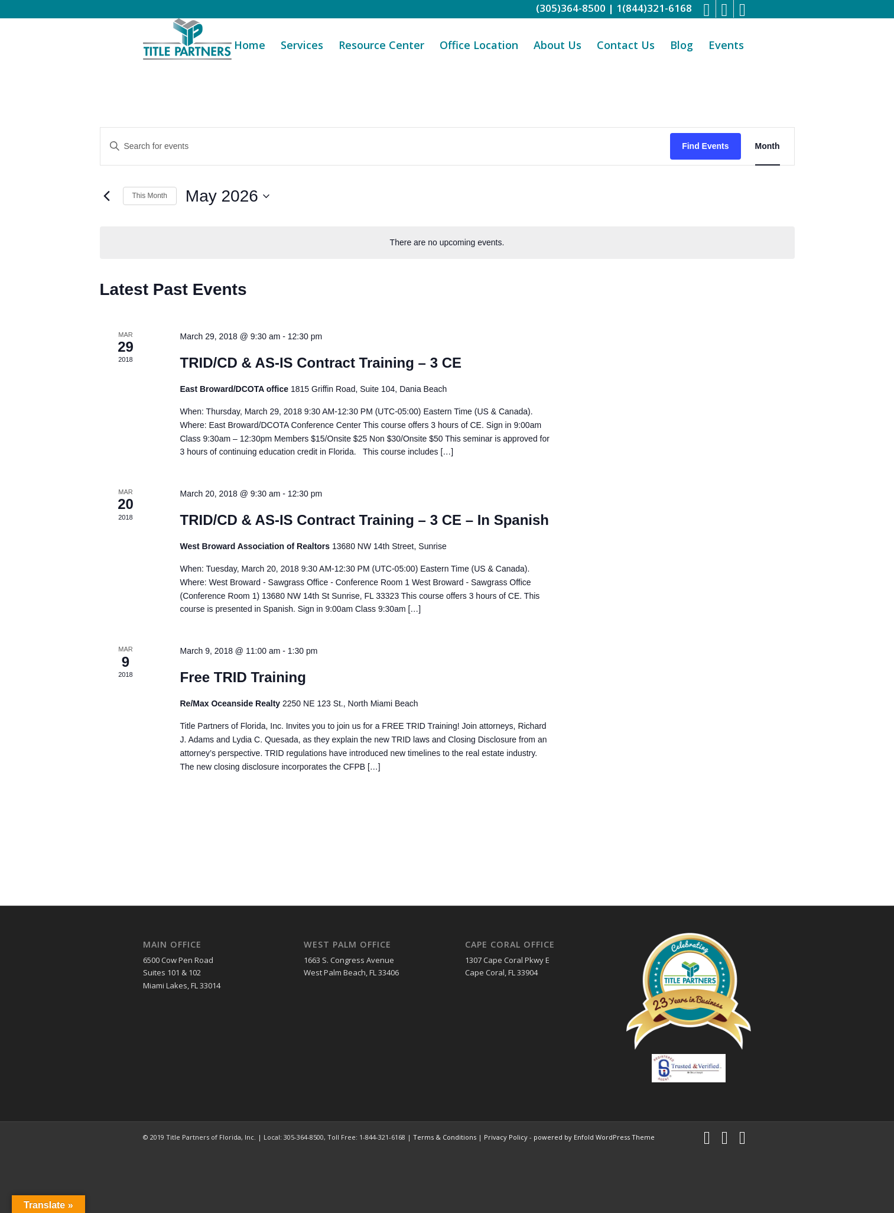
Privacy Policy (506, 1137)
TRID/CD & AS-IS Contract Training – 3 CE (320, 363)
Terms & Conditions (444, 1137)
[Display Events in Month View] (767, 146)
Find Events (705, 146)
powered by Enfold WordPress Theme (594, 1137)
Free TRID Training (242, 677)
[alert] (447, 242)
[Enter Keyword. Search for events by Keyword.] (385, 146)
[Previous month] (107, 196)
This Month (149, 196)
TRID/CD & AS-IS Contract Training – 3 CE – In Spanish (364, 520)
